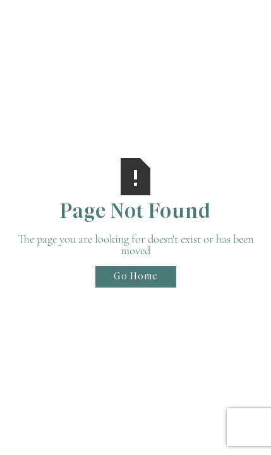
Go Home (136, 276)
